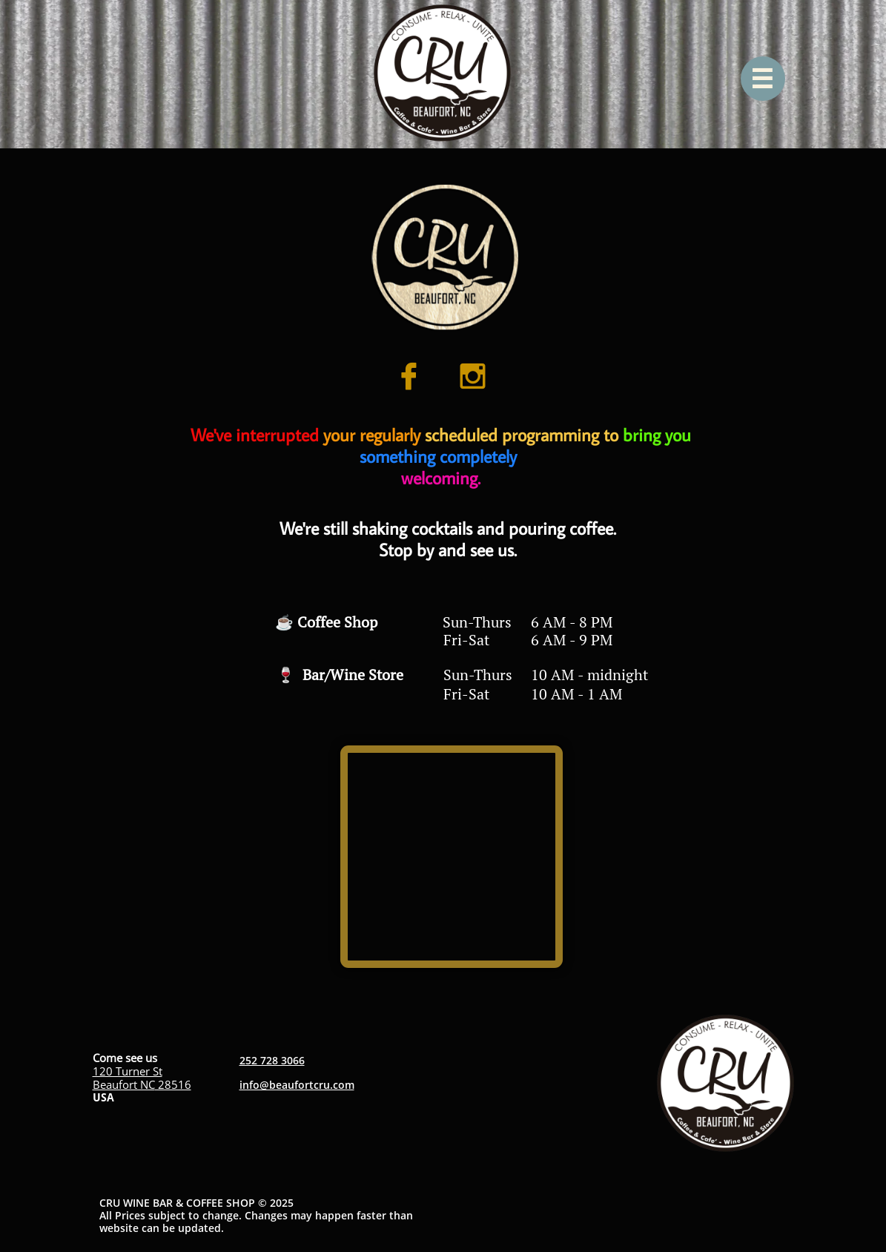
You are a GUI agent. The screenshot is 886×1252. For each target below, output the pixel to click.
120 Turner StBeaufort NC (127, 1078)
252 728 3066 (272, 1060)
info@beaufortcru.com (296, 1085)
